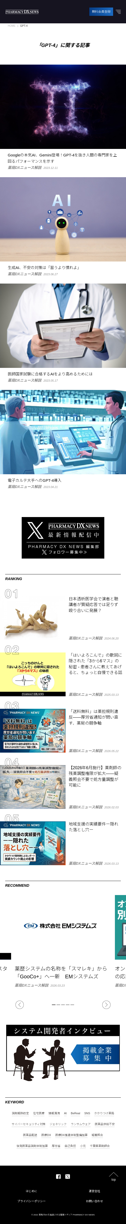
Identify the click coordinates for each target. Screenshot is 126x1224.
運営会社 (94, 1191)
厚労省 (56, 1146)
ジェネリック (58, 1124)
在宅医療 (38, 1113)
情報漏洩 (54, 1113)
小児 (83, 1146)
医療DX (46, 1135)
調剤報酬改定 (20, 1113)
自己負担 (70, 1146)
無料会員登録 (101, 11)
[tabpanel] (63, 941)
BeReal (75, 1113)
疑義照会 (97, 1135)
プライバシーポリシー (31, 1201)
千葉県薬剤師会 (100, 1146)
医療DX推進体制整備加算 (71, 1135)
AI (65, 1113)
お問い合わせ (94, 1201)
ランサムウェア (81, 1124)
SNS (87, 1113)
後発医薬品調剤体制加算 (32, 1146)
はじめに (31, 1191)
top (114, 1179)
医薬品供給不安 (105, 1124)
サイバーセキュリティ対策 (28, 1124)
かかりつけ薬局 (104, 1113)
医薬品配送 (30, 1135)
